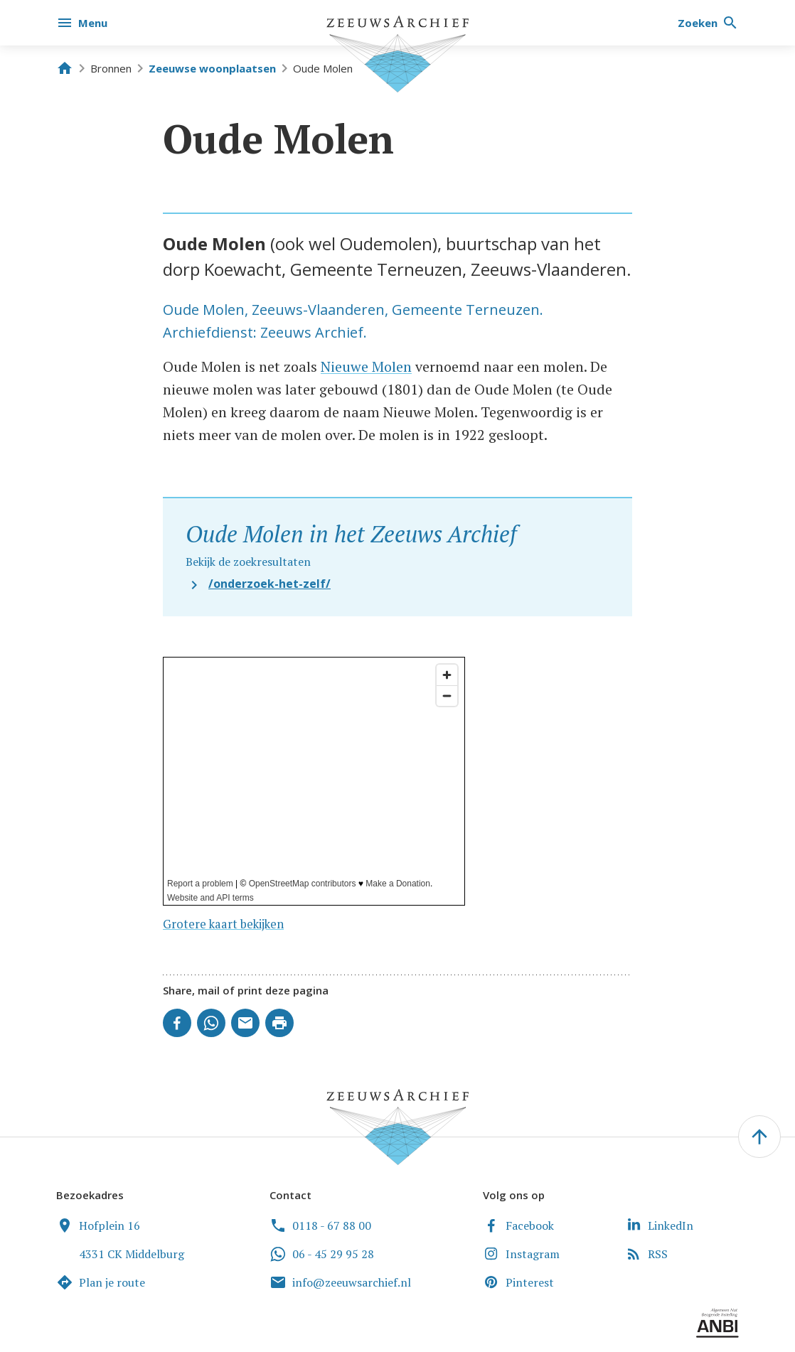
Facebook (518, 1225)
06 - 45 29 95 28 (322, 1253)
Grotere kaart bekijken (223, 924)
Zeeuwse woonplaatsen (212, 68)
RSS (646, 1253)
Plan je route (100, 1282)
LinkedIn (659, 1225)
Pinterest (518, 1282)
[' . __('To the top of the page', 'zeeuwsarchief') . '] (759, 1136)
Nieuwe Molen (366, 366)
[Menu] (82, 22)
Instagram (521, 1253)
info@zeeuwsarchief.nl (340, 1282)
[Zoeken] (708, 22)
